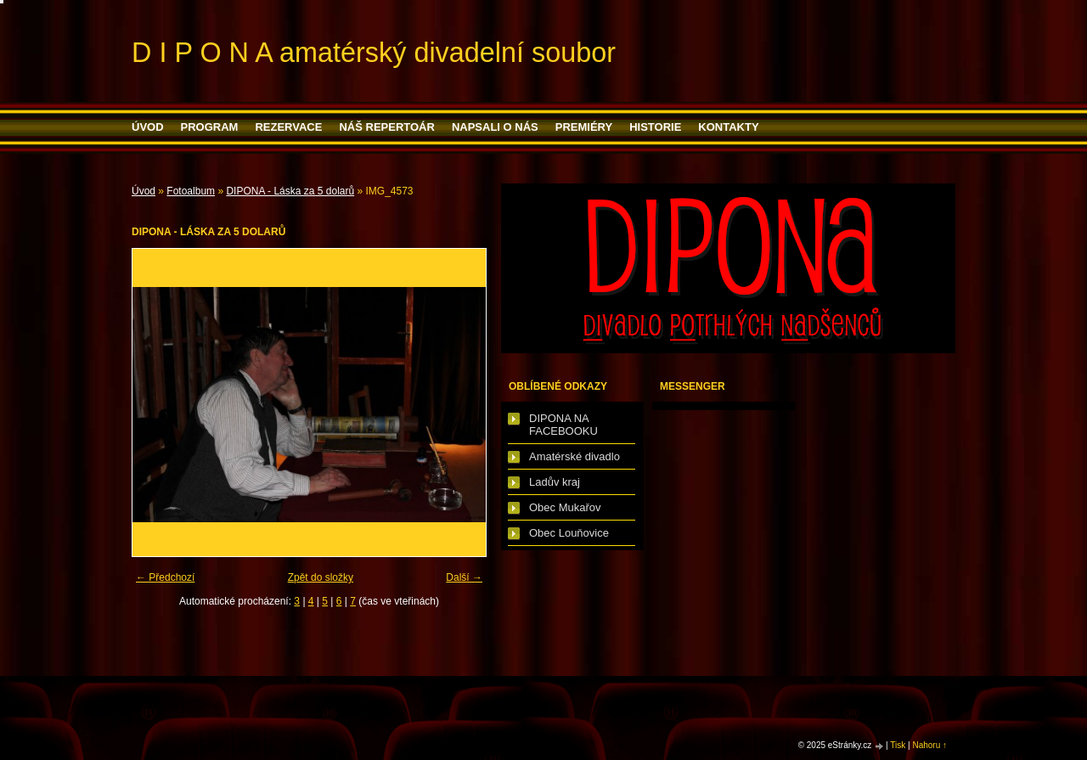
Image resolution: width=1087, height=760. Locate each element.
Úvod (148, 127)
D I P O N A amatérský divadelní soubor (374, 52)
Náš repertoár (386, 127)
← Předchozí (165, 577)
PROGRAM (210, 127)
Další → (464, 577)
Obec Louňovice (569, 532)
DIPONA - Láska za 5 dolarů (290, 191)
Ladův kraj (554, 482)
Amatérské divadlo (574, 456)
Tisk (897, 745)
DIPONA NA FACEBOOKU (563, 424)
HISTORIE (655, 127)
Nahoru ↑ (929, 745)
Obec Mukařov (565, 507)
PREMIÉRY (583, 127)
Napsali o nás (495, 127)
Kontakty (728, 127)
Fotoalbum (190, 191)
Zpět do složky (320, 577)
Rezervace (288, 127)
